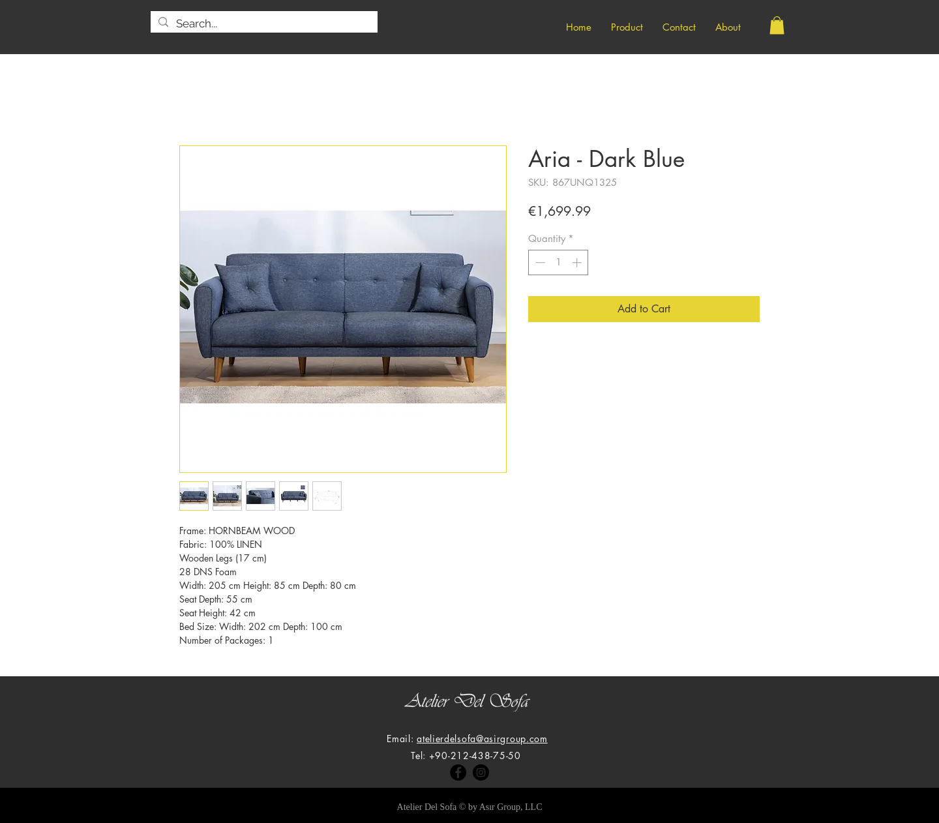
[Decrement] (539, 262)
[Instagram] (481, 772)
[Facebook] (458, 772)
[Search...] (263, 24)
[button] (776, 25)
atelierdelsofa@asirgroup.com (482, 738)
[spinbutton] (558, 262)
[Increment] (578, 262)
